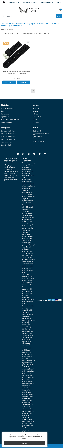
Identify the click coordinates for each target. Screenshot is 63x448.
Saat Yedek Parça (6, 142)
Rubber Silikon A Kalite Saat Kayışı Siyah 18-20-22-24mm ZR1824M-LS (16, 72)
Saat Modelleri (6, 145)
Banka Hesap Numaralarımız (10, 119)
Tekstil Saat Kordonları (8, 139)
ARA (58, 16)
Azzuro (35, 119)
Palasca (35, 114)
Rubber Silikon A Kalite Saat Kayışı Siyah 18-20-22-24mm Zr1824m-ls (26, 33)
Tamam (24, 443)
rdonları (8, 131)
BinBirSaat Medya (38, 141)
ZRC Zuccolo (37, 117)
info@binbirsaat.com (41, 134)
